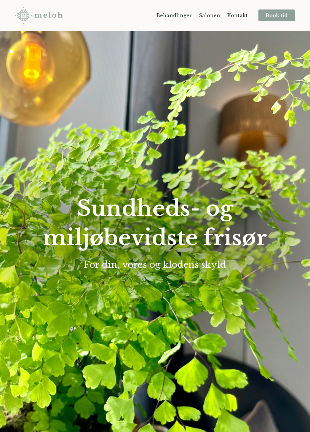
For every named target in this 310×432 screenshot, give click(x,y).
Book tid (277, 15)
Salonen (209, 15)
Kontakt (237, 15)
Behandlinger (174, 15)
